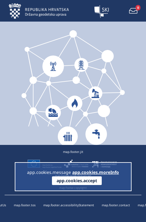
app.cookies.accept (77, 180)
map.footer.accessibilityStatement (68, 205)
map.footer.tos (25, 205)
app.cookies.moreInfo (95, 172)
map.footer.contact (116, 205)
